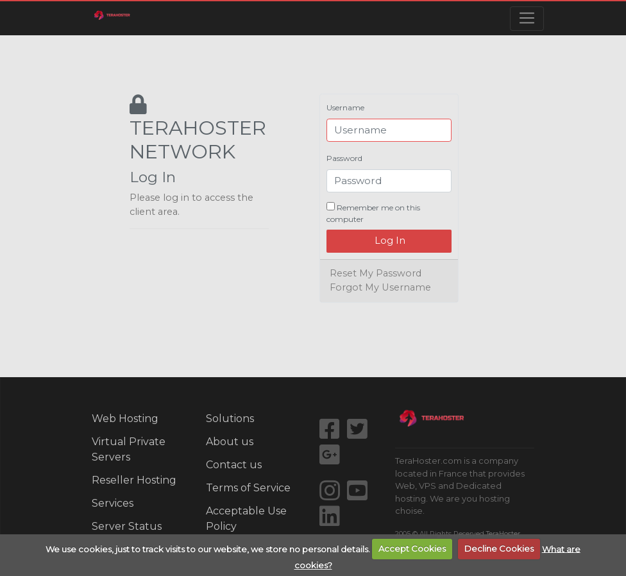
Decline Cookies (499, 548)
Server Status (127, 526)
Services (112, 503)
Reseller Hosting (134, 480)
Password (344, 158)
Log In (388, 240)
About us (229, 442)
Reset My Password (375, 273)
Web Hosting (125, 418)
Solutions (230, 418)
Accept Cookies (412, 548)
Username (345, 107)
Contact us (234, 465)
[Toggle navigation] (527, 18)
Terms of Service (248, 488)
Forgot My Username (380, 287)
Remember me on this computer (373, 213)
